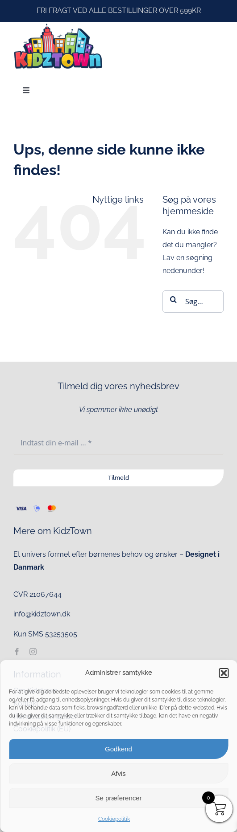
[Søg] (173, 299)
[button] (223, 673)
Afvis (118, 773)
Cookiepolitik (114, 819)
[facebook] (17, 651)
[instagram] (33, 651)
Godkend (118, 749)
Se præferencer (118, 798)
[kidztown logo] (58, 25)
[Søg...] (193, 301)
